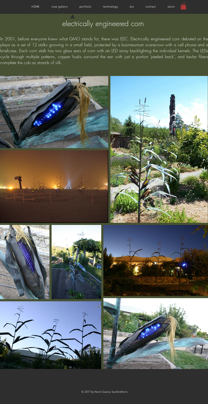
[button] (183, 5)
